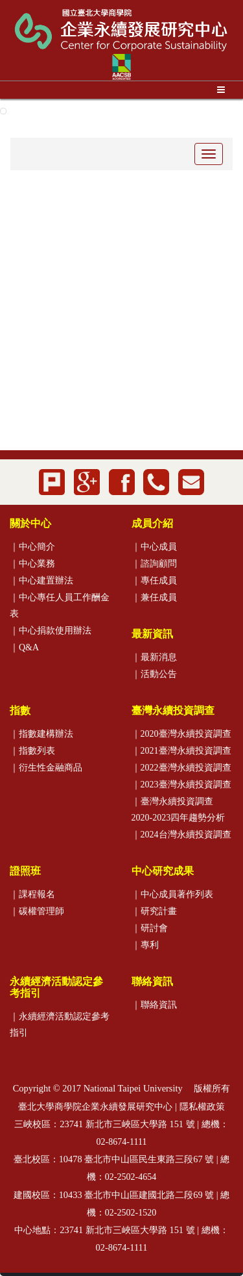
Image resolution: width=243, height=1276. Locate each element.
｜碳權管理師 (37, 911)
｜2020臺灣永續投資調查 (181, 734)
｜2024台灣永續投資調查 (181, 834)
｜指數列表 (32, 751)
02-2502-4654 (130, 1177)
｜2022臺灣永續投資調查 (181, 767)
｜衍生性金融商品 (46, 767)
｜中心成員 (154, 547)
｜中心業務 (32, 563)
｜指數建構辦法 (41, 734)
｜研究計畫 (154, 911)
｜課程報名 (32, 894)
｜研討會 (150, 928)
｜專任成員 (154, 580)
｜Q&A (24, 647)
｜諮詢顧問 (154, 563)
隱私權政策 (202, 1107)
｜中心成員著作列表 (172, 894)
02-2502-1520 (130, 1213)
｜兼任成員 (154, 597)
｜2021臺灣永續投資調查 (181, 751)
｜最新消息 (154, 657)
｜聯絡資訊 (154, 1005)
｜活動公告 (154, 674)
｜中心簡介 (32, 547)
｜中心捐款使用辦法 (50, 630)
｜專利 (145, 945)
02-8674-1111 (122, 1142)
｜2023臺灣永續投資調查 (181, 784)
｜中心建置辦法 (41, 580)
